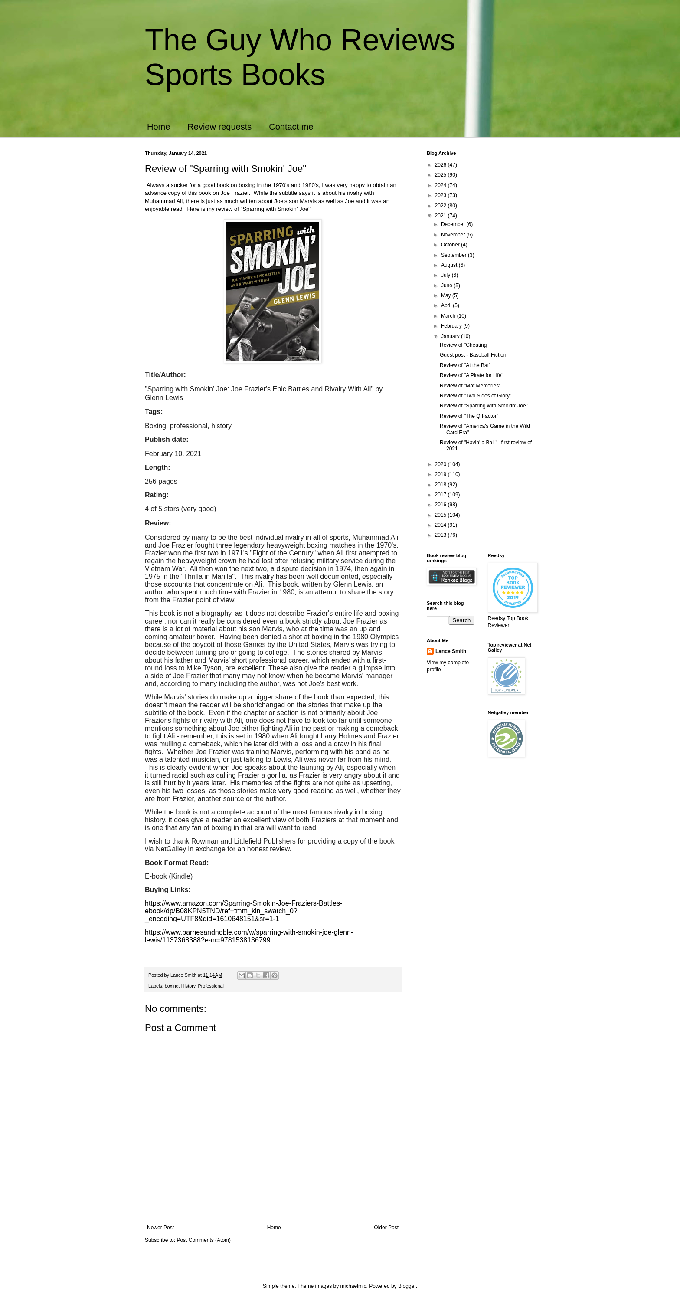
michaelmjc (353, 1286)
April (447, 305)
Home (158, 126)
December (454, 224)
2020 (441, 464)
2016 (441, 505)
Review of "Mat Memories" (470, 386)
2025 (441, 175)
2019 (441, 474)
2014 (441, 525)
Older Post (386, 1227)
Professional (210, 985)
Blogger (407, 1286)
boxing (172, 985)
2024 (441, 185)
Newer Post (160, 1227)
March (449, 316)
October (451, 245)
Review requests (219, 126)
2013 (441, 535)
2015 (441, 515)
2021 (441, 216)
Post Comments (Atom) (204, 1240)
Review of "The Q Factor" (469, 416)
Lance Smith (450, 651)
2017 (441, 495)
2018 (441, 485)
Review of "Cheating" (464, 345)
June (447, 285)
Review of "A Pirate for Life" (471, 375)
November (454, 235)
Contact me (291, 126)
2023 (441, 195)
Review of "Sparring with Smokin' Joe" (484, 406)
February (452, 326)
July (446, 275)
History (188, 985)
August (450, 265)
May (446, 295)
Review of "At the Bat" (465, 365)
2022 (441, 206)
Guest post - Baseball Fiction (473, 355)
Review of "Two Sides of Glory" (475, 396)
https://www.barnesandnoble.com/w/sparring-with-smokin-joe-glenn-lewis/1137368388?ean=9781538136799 (249, 936)
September (454, 255)
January (451, 336)
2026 (441, 165)
